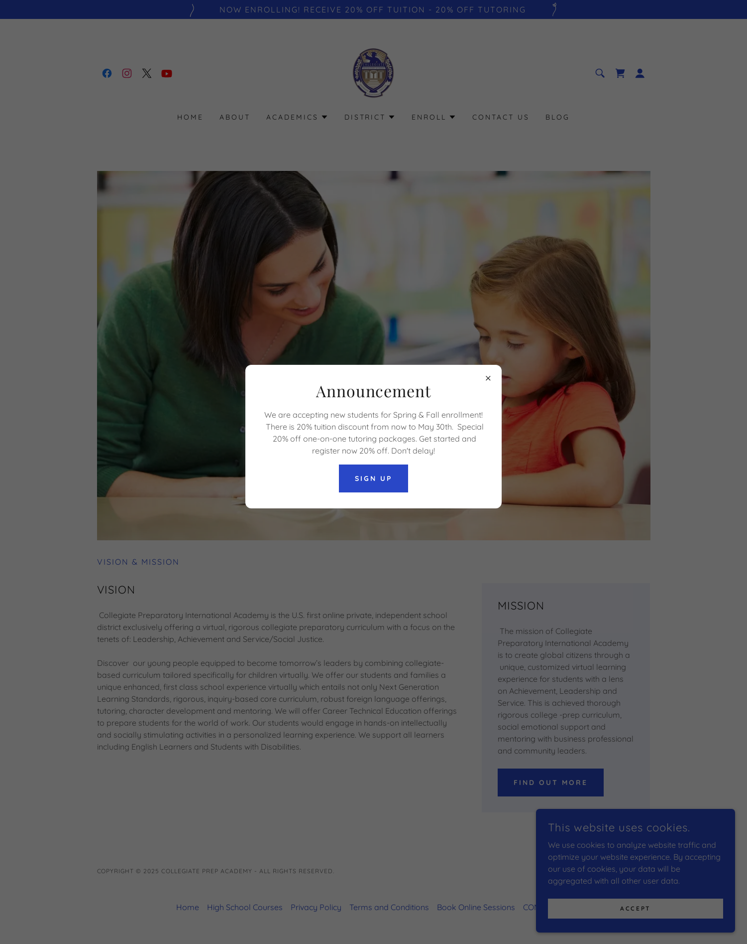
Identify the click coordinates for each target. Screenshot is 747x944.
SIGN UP (373, 478)
